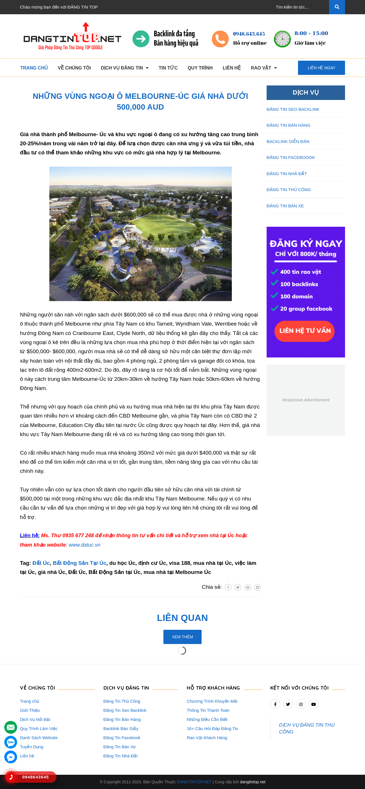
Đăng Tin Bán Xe (120, 746)
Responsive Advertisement (305, 400)
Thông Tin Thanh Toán (208, 710)
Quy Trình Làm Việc (39, 728)
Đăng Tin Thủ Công (122, 701)
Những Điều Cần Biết (207, 719)
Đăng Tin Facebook (122, 737)
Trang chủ (29, 701)
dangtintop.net (252, 782)
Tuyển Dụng (31, 746)
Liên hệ (27, 755)
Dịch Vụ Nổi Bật (35, 719)
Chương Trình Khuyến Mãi (212, 701)
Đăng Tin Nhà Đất (121, 755)
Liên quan (182, 618)
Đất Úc (41, 563)
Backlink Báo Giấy (121, 728)
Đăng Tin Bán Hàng (122, 719)
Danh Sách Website (39, 737)
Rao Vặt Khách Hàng (207, 737)
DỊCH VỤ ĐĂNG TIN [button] (126, 688)
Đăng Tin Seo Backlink (125, 710)
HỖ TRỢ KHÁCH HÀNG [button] (213, 688)
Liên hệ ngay (321, 68)
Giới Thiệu (30, 710)
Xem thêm (182, 637)
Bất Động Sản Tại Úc (79, 563)
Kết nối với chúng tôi (299, 688)
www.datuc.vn (84, 545)
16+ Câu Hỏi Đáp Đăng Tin (212, 728)
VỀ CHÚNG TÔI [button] (37, 688)
